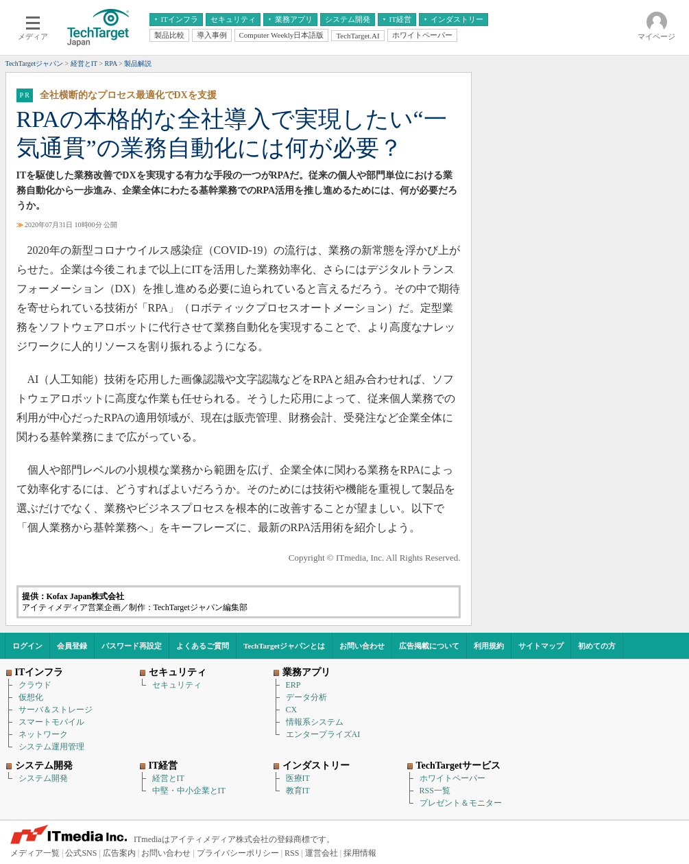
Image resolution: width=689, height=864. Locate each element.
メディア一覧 (35, 853)
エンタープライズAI (323, 734)
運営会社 (321, 853)
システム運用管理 (51, 746)
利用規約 (489, 646)
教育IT (298, 790)
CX (292, 709)
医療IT (298, 778)
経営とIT (168, 778)
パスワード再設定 (131, 646)
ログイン (27, 646)
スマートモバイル (51, 722)
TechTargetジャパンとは (284, 646)
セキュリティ (177, 685)
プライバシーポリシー (238, 853)
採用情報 (359, 853)
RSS (292, 853)
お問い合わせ (362, 646)
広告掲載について (429, 646)
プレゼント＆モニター (461, 803)
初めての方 (597, 646)
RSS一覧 (435, 790)
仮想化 (31, 697)
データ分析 (306, 697)
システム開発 (43, 778)
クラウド (35, 685)
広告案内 (119, 853)
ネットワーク (43, 734)
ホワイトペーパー (452, 778)
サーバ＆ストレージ (56, 709)
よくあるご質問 (202, 646)
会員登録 (72, 646)
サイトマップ (541, 646)
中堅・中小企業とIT (189, 790)
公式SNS (81, 853)
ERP (293, 685)
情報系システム (314, 722)
